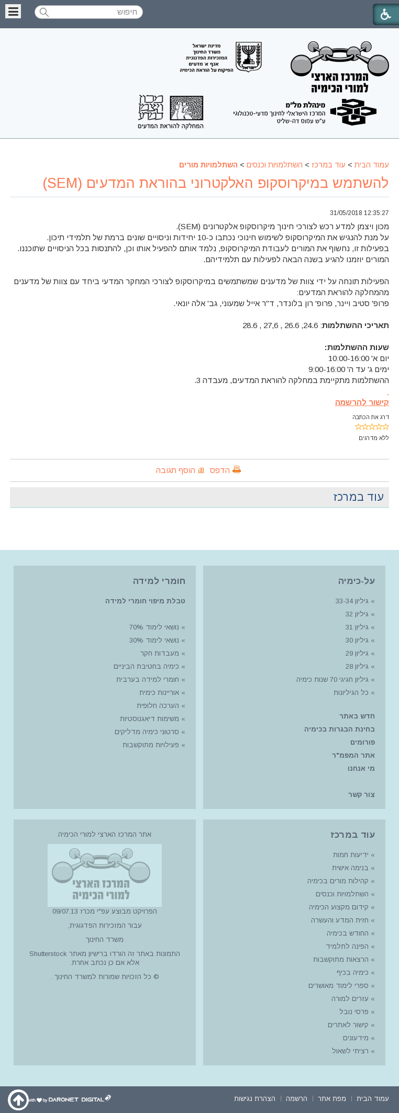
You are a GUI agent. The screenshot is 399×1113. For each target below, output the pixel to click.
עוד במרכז (329, 165)
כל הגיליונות (351, 692)
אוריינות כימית (158, 692)
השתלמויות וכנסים (275, 165)
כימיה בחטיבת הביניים (146, 666)
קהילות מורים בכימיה (338, 881)
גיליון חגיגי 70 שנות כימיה (331, 679)
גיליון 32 (357, 614)
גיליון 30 (357, 640)
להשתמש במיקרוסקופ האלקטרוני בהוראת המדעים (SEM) (215, 183)
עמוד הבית (371, 165)
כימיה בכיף (353, 972)
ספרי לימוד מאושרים (338, 986)
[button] (13, 11)
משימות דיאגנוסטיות (149, 719)
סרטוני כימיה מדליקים (147, 732)
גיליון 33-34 (352, 601)
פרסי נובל (354, 1012)
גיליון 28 (357, 666)
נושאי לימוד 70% (153, 627)
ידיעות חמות (351, 855)
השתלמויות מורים (208, 165)
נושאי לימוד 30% (153, 640)
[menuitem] (373, 1097)
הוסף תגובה (175, 470)
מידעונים (356, 1038)
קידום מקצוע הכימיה (339, 907)
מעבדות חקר (159, 653)
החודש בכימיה (347, 933)
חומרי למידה (159, 581)
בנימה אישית (350, 868)
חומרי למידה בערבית (147, 679)
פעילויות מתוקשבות (151, 745)
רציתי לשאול (350, 1051)
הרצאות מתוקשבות (340, 959)
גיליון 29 (357, 653)
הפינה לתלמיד (346, 946)
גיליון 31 (357, 627)
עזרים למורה (349, 999)
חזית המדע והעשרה (339, 920)
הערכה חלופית (158, 706)
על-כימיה (356, 581)
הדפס (220, 470)
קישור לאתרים (347, 1025)
